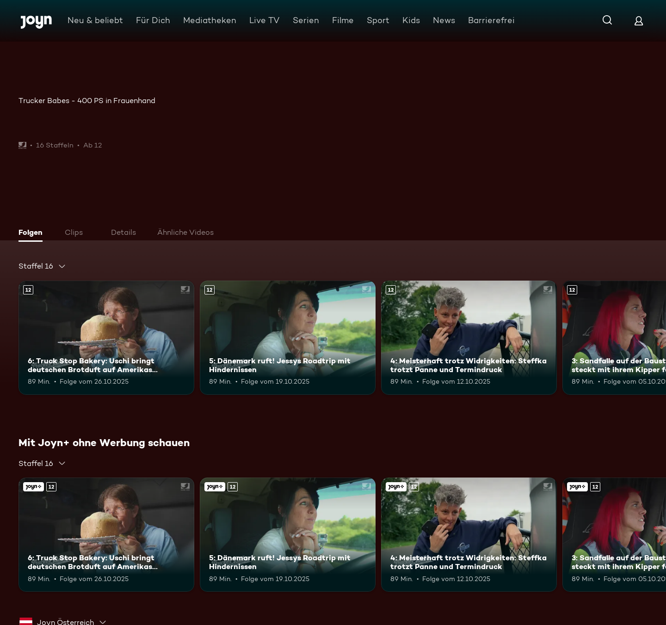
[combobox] (42, 266)
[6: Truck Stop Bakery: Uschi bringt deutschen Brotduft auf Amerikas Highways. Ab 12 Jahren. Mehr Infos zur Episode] (106, 338)
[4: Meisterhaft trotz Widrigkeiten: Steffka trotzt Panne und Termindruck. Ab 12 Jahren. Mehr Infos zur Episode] (469, 338)
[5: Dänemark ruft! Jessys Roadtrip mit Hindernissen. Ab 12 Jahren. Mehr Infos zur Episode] (288, 338)
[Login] (638, 20)
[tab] (33, 233)
